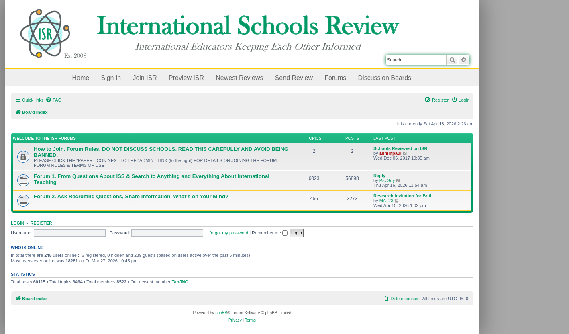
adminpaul (390, 153)
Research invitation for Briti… (404, 195)
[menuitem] (53, 100)
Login (17, 223)
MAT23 (386, 200)
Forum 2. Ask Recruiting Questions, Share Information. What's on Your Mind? (131, 196)
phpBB (221, 313)
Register (41, 223)
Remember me (270, 232)
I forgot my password (227, 232)
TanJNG (180, 281)
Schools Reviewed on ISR (400, 148)
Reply (379, 175)
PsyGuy (387, 180)
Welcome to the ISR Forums (44, 138)
